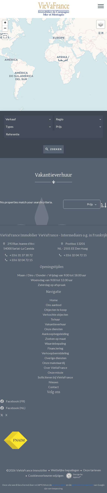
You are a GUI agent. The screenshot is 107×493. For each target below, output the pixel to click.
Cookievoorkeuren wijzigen (45, 475)
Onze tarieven (92, 470)
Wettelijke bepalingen (65, 470)
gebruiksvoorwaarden (82, 485)
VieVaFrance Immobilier (18, 235)
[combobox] (28, 119)
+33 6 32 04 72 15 (21, 260)
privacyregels (59, 485)
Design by (73, 476)
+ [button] (5, 23)
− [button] (5, 28)
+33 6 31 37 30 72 (21, 255)
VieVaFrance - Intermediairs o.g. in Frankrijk (72, 235)
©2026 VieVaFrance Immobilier (26, 470)
